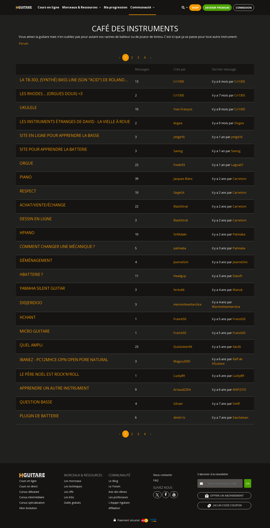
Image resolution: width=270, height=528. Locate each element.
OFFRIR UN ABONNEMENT (224, 496)
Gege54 (178, 192)
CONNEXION (244, 7)
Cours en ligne (48, 7)
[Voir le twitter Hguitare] (157, 494)
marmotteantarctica (187, 304)
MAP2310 (239, 390)
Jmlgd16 (179, 137)
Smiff (236, 404)
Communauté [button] (142, 7)
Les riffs (69, 492)
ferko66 (178, 290)
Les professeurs (118, 497)
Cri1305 (178, 81)
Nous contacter (162, 475)
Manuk (238, 290)
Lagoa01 (237, 165)
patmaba (179, 248)
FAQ (155, 480)
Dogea (239, 123)
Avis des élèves (118, 492)
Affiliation (114, 508)
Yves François (182, 109)
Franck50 (179, 319)
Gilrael (177, 404)
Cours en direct (28, 486)
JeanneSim (180, 262)
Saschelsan (240, 417)
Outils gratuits (72, 502)
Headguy (179, 276)
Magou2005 (181, 361)
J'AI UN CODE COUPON (224, 505)
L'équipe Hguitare (119, 502)
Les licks (69, 497)
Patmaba (239, 234)
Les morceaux (72, 481)
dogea (177, 123)
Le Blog (113, 481)
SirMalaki (180, 234)
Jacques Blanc (183, 179)
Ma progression (115, 7)
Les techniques (73, 486)
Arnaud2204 (181, 390)
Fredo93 (179, 165)
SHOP (195, 7)
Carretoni (239, 179)
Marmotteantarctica (226, 307)
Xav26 (237, 347)
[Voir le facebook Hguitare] (165, 494)
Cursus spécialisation (32, 502)
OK (248, 483)
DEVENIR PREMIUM (217, 7)
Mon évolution (28, 508)
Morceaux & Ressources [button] (81, 7)
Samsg (178, 151)
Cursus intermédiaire (31, 497)
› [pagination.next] (150, 57)
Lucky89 (179, 376)
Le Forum (114, 486)
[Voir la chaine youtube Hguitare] (174, 494)
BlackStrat (180, 206)
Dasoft (237, 276)
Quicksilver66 (182, 347)
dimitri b (179, 417)
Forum (23, 43)
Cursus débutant (29, 492)
